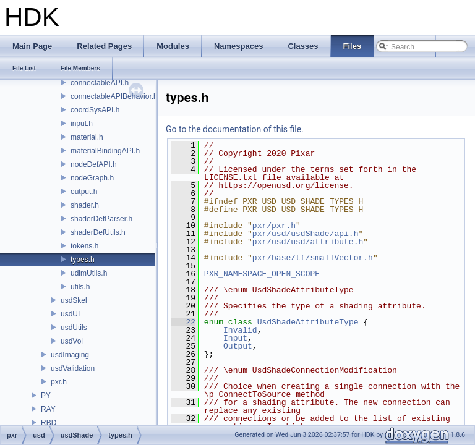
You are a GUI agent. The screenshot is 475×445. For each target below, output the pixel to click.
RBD (48, 422)
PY (46, 395)
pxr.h (59, 382)
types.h (83, 259)
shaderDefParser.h (101, 218)
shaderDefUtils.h (98, 232)
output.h (84, 191)
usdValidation (73, 368)
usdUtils (74, 327)
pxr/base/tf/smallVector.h (312, 257)
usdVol (72, 341)
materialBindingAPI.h (105, 150)
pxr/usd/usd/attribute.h (307, 241)
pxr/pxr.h (274, 225)
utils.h (80, 286)
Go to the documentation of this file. (235, 129)
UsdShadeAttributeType (308, 322)
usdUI (70, 314)
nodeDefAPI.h (94, 164)
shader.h (85, 205)
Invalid (240, 330)
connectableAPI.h (100, 82)
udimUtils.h (89, 273)
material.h (87, 137)
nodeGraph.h (92, 178)
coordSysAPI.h (95, 110)
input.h (82, 123)
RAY (48, 409)
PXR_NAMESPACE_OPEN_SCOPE (262, 273)
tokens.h (84, 246)
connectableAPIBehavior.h (114, 96)
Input (235, 338)
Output (237, 346)
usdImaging (70, 354)
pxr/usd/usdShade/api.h (305, 233)
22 (183, 322)
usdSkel (74, 300)
